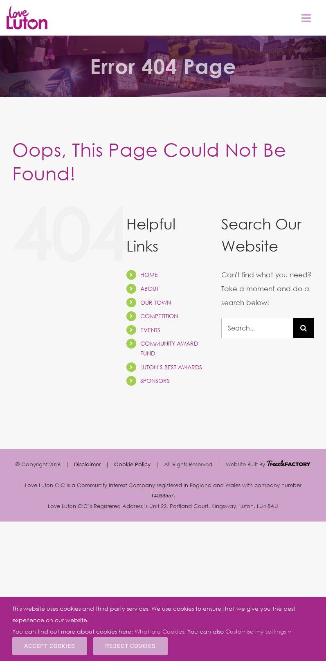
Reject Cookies (130, 646)
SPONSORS (155, 380)
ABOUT (149, 288)
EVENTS (150, 329)
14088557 (162, 495)
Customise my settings (258, 631)
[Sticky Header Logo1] (27, 9)
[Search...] (257, 328)
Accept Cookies (49, 646)
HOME (149, 274)
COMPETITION (159, 316)
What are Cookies (159, 631)
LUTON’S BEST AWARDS (171, 367)
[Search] (303, 328)
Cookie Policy (132, 464)
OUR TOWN (155, 302)
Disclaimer (87, 464)
